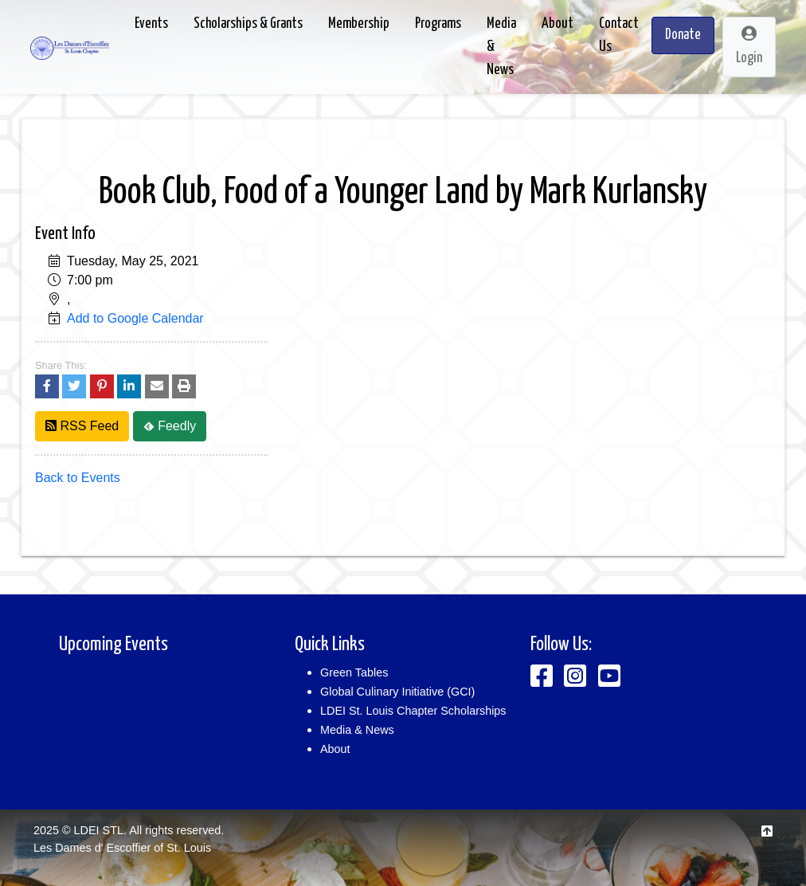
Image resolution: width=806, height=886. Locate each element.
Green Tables (354, 672)
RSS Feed (82, 426)
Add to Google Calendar (135, 318)
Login (749, 45)
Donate (683, 35)
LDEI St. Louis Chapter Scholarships (413, 710)
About (335, 749)
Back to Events (77, 477)
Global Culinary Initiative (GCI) (397, 691)
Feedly (169, 426)
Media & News (357, 729)
